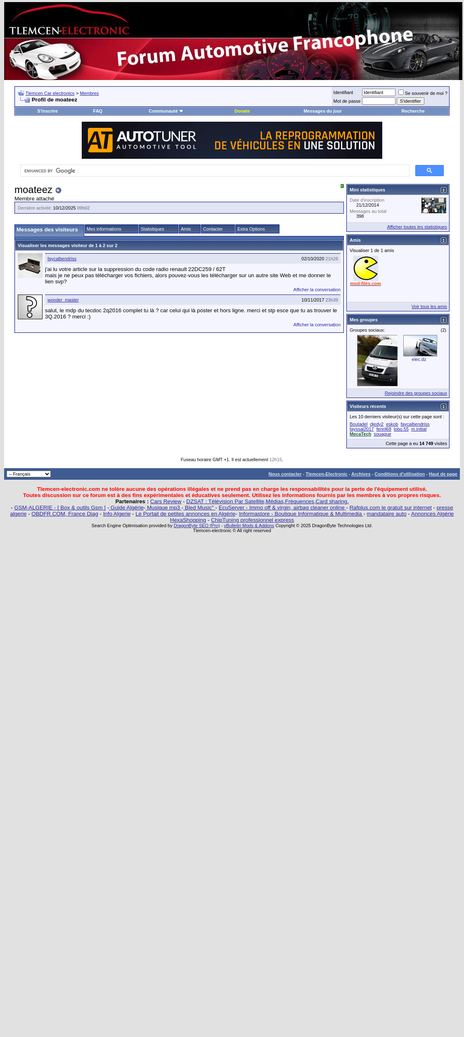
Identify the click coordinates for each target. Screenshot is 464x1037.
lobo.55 (401, 429)
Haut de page (443, 473)
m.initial (418, 429)
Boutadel (358, 424)
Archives (360, 473)
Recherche (413, 110)
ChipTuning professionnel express (252, 520)
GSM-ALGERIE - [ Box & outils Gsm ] (60, 507)
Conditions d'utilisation (399, 473)
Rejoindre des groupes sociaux (416, 393)
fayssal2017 (362, 429)
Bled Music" (199, 507)
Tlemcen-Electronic (326, 473)
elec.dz (419, 359)
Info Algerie (117, 514)
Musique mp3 (163, 507)
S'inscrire (47, 110)
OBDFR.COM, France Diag (64, 514)
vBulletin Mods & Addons (249, 525)
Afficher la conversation (317, 289)
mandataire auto (386, 514)
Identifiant (343, 92)
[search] (214, 170)
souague (382, 433)
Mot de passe (347, 101)
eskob (392, 424)
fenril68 (383, 429)
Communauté (166, 110)
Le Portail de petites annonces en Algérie (185, 514)
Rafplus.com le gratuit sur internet (390, 507)
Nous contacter (284, 473)
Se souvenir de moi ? (422, 93)
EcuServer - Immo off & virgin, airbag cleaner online (282, 507)
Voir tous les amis (429, 306)
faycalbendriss (61, 258)
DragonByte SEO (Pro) (197, 525)
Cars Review (166, 501)
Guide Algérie (126, 507)
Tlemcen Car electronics (50, 93)
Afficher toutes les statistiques (417, 226)
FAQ (98, 110)
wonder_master (63, 299)
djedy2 (377, 424)
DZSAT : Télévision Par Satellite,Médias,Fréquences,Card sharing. (267, 501)
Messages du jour (322, 110)
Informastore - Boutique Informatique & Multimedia (301, 514)
